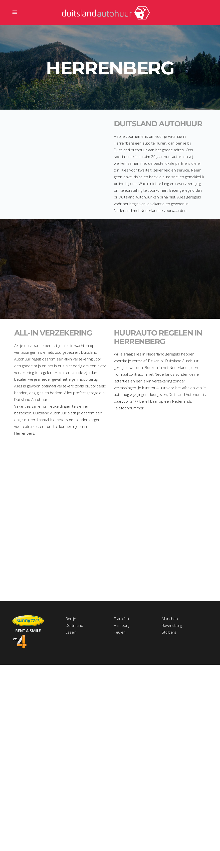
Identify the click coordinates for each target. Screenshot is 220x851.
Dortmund (74, 625)
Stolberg (169, 632)
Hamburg (121, 625)
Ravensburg (172, 625)
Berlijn (71, 618)
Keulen (120, 632)
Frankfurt (121, 618)
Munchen (170, 618)
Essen (71, 632)
